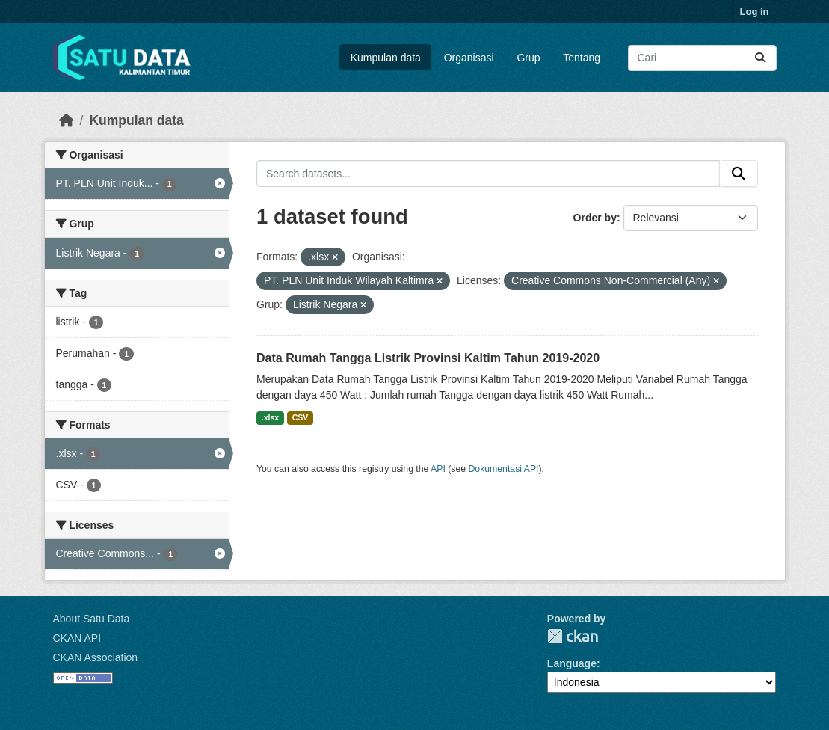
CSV (300, 417)
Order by (595, 218)
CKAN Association (95, 657)
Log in (754, 11)
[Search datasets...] (702, 58)
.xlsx (270, 417)
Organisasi (469, 58)
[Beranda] (66, 120)
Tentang (581, 58)
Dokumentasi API (504, 469)
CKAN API (77, 638)
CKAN (572, 636)
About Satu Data (91, 619)
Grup (528, 58)
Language (572, 663)
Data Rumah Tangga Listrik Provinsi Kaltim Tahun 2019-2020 (428, 358)
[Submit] (760, 58)
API (438, 469)
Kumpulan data (386, 58)
